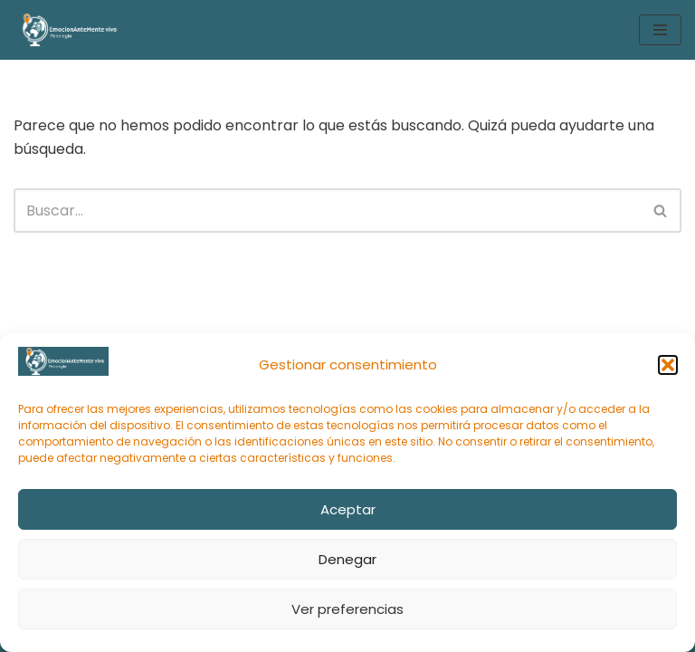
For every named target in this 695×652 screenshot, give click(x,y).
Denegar (347, 559)
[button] (668, 365)
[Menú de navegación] (660, 29)
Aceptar (348, 509)
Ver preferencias (347, 608)
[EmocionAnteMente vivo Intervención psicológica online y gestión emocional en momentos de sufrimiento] (68, 30)
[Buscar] (327, 210)
